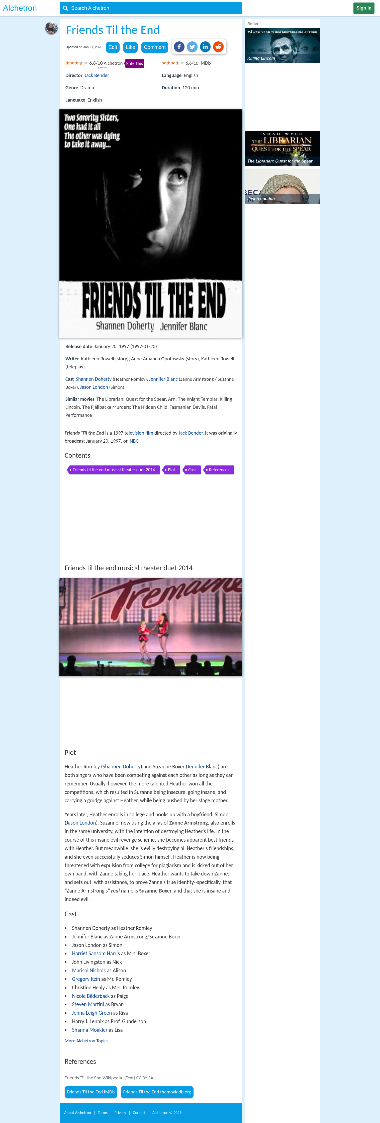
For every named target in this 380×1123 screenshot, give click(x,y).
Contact (139, 1112)
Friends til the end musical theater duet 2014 (114, 469)
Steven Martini (88, 1004)
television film (139, 433)
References (219, 469)
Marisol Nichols (89, 970)
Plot (171, 469)
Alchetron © (167, 1112)
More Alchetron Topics (86, 1041)
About (77, 1112)
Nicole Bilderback (91, 996)
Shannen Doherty (94, 379)
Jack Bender (97, 75)
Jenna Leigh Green (92, 1013)
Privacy (120, 1112)
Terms (103, 1112)
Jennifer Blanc (163, 379)
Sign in (363, 8)
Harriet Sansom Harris (96, 953)
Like (130, 47)
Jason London (94, 387)
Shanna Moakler (90, 1030)
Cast (192, 469)
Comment (155, 47)
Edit (113, 47)
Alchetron (20, 8)
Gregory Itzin (86, 979)
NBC (134, 441)
